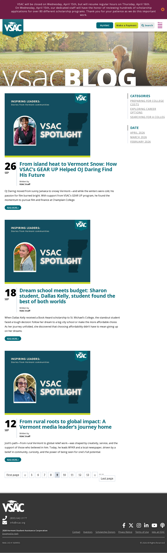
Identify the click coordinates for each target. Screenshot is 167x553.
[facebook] (123, 525)
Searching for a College (148, 117)
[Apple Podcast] (162, 525)
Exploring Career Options (143, 110)
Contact (76, 531)
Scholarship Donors (105, 531)
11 (73, 474)
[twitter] (131, 525)
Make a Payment (126, 25)
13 (88, 474)
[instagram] (139, 525)
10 (65, 474)
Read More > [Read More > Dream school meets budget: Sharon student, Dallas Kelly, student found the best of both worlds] (13, 338)
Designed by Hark (10, 533)
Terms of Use (142, 531)
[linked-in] (146, 525)
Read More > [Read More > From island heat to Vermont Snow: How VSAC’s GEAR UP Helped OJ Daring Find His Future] (13, 207)
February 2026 (140, 141)
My (104, 25)
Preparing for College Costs (147, 102)
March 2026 (138, 137)
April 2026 (137, 132)
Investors (87, 531)
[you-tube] (154, 525)
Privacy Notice (125, 531)
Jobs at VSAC (158, 531)
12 (80, 474)
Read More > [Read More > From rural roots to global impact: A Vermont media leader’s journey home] (13, 459)
